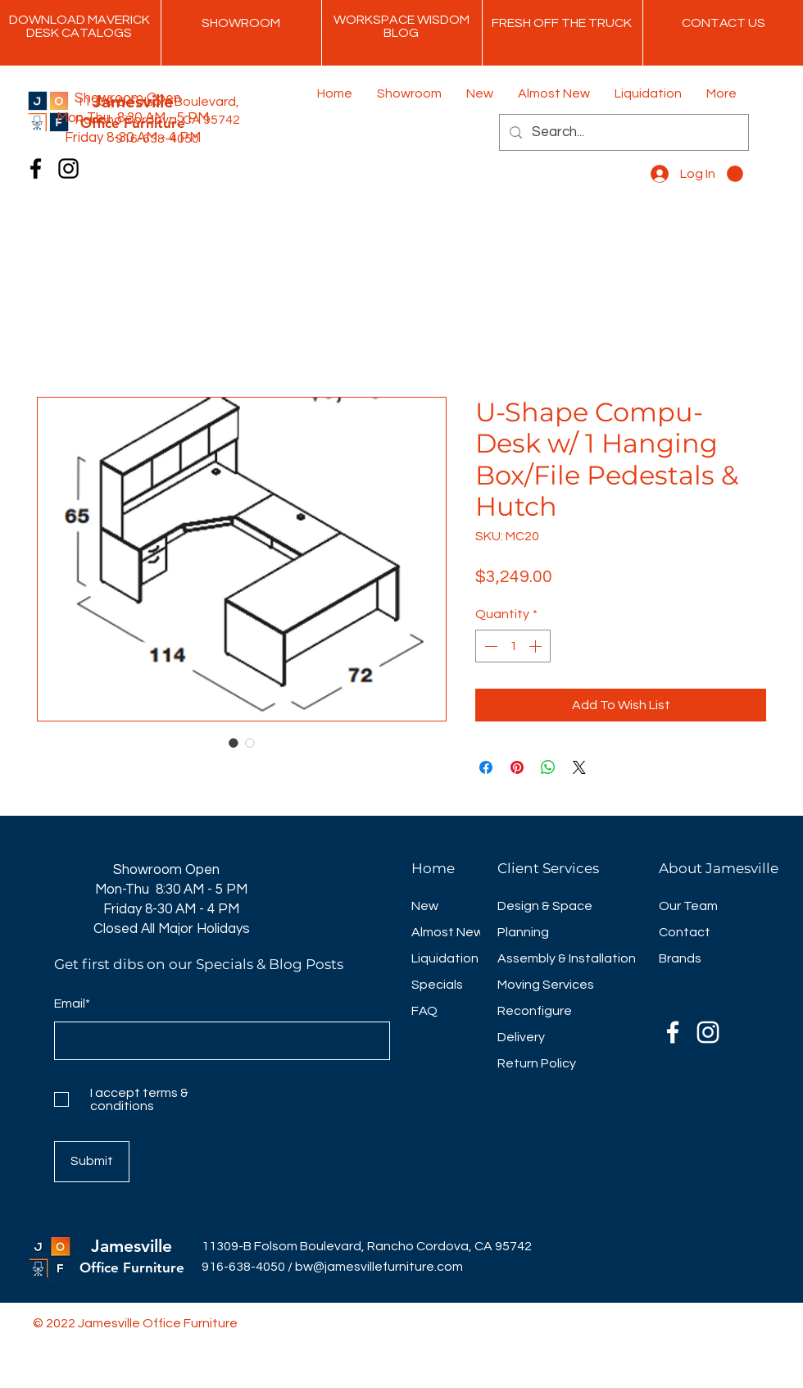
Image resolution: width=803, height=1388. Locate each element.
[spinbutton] (513, 646)
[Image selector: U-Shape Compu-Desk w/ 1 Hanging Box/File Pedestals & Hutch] (233, 743)
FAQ (424, 1010)
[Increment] (536, 646)
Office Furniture (131, 1267)
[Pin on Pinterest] (517, 767)
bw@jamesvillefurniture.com (379, 1266)
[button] (735, 174)
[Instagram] (68, 168)
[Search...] (623, 132)
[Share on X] (579, 767)
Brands (680, 958)
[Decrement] (489, 646)
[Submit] (91, 1161)
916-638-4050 (243, 1266)
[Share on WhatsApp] (548, 767)
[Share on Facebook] (486, 767)
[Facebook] (35, 168)
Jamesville (131, 1246)
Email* (72, 1003)
